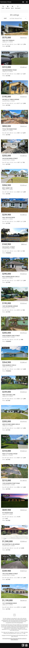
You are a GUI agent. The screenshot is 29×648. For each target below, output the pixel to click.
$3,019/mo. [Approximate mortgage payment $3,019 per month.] (23, 37)
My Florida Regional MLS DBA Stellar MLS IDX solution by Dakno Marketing (15, 639)
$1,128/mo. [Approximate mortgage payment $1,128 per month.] (23, 480)
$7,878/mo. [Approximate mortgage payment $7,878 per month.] (23, 541)
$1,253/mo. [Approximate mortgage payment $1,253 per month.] (23, 392)
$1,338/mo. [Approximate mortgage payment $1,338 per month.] (23, 155)
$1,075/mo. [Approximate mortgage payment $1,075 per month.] (23, 333)
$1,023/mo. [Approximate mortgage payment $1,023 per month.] (23, 96)
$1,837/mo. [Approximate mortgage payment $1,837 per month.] (23, 571)
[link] (3, 8)
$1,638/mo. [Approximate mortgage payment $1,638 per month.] (23, 67)
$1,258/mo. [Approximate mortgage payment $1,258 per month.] (23, 214)
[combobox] (17, 18)
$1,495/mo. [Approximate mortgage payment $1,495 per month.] (23, 185)
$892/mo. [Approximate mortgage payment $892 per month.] (24, 244)
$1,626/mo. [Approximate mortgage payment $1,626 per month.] (23, 451)
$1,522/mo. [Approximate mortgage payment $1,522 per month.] (23, 274)
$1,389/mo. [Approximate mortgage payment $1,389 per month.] (23, 362)
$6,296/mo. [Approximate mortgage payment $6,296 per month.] (23, 600)
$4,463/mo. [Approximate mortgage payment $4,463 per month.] (23, 126)
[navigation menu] (27, 2)
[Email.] (23, 2)
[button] (7, 8)
